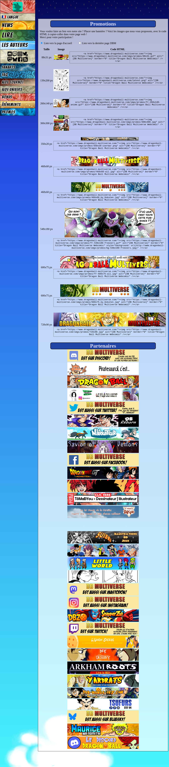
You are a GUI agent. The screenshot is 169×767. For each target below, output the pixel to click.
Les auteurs (15, 45)
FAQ (5, 75)
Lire (7, 35)
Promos (8, 112)
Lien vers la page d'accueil (56, 43)
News (7, 25)
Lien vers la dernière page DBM (97, 43)
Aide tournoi (12, 82)
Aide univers (12, 89)
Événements (11, 104)
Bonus (7, 97)
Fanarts (8, 67)
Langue (10, 17)
